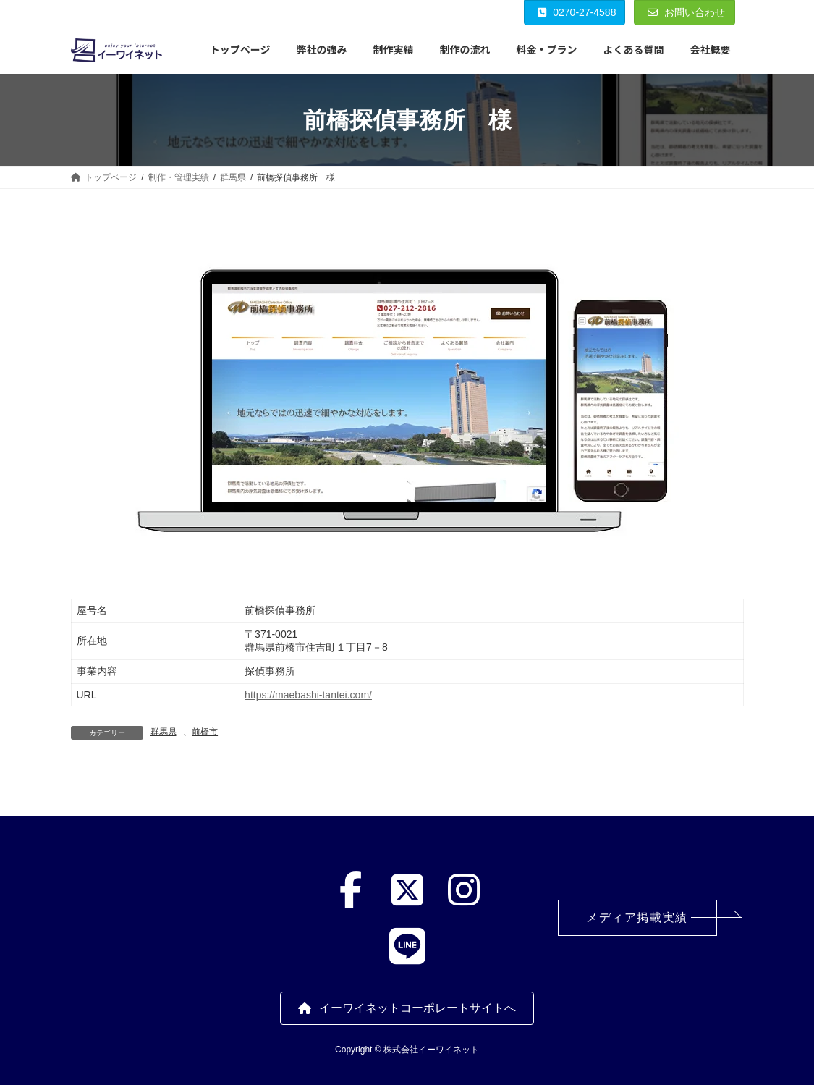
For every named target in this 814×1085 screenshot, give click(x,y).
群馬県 (163, 732)
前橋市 (205, 732)
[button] (637, 918)
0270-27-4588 (577, 12)
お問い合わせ (686, 12)
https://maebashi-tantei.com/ (308, 695)
